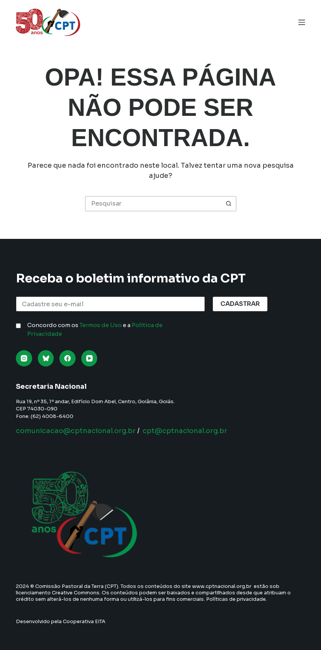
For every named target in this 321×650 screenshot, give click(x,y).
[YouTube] (89, 358)
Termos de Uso (100, 325)
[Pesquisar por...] (153, 203)
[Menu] (301, 22)
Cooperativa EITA (84, 621)
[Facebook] (67, 358)
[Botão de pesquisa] (228, 203)
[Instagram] (24, 358)
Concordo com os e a (95, 329)
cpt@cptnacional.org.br (185, 431)
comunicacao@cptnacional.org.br (76, 431)
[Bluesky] (46, 358)
